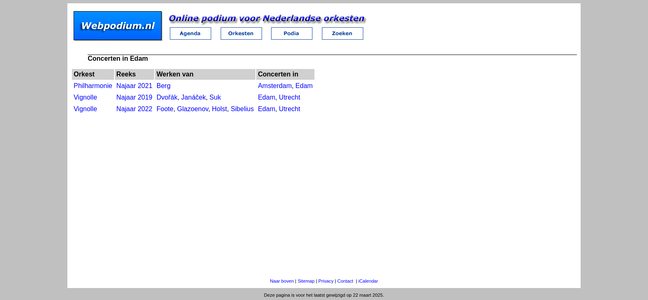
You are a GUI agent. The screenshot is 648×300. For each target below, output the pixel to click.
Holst (219, 108)
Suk (215, 97)
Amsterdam (275, 85)
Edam (304, 85)
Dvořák (167, 97)
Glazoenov (192, 108)
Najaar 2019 (134, 97)
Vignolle (85, 97)
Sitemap (306, 281)
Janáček (193, 97)
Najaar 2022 (134, 108)
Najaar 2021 (134, 85)
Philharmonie (93, 85)
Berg (164, 85)
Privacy (326, 281)
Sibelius (242, 108)
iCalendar (368, 281)
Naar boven (282, 281)
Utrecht (289, 97)
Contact (345, 281)
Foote (165, 108)
